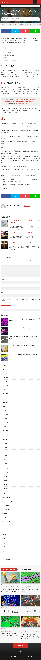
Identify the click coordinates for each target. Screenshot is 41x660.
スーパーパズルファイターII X (29, 629)
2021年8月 (5, 451)
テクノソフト (13, 608)
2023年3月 (5, 389)
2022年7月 (5, 414)
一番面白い (18, 19)
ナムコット (24, 586)
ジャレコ (24, 608)
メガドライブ (15, 631)
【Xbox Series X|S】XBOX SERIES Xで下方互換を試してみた (24, 354)
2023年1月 (5, 394)
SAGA (3, 629)
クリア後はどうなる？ (9, 55)
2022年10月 (5, 402)
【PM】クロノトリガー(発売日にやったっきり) (20, 328)
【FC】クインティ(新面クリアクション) (30, 590)
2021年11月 (5, 439)
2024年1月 (5, 377)
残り (5, 58)
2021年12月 (5, 435)
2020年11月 (5, 480)
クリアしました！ (8, 52)
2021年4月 (5, 463)
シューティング (5, 608)
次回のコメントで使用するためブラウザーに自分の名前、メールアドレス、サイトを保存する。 (20, 300)
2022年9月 (5, 406)
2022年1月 (5, 431)
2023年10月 (5, 381)
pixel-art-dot (24, 655)
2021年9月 (5, 447)
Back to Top (20, 645)
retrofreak (4, 513)
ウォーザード (34, 631)
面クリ (29, 586)
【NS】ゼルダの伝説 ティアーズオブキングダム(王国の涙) (23, 346)
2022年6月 (5, 418)
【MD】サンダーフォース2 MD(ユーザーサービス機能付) (9, 612)
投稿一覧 (26, 205)
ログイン (4, 547)
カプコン (28, 631)
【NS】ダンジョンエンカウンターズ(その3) (20, 242)
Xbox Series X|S (6, 505)
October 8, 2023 (22, 103)
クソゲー (29, 608)
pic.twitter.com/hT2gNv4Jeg (25, 101)
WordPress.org (6, 559)
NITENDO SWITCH (14, 18)
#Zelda (7, 101)
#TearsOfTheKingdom (30, 99)
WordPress (31, 656)
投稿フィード (5, 551)
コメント (3, 263)
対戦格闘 (34, 608)
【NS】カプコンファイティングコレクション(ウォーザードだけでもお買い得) (30, 636)
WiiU (3, 526)
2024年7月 (5, 369)
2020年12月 (5, 476)
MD (10, 631)
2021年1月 (5, 472)
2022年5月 (5, 422)
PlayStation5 (5, 497)
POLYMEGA (5, 509)
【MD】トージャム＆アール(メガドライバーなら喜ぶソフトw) (10, 634)
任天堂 (4, 19)
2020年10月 (5, 484)
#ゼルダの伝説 (20, 99)
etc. (3, 538)
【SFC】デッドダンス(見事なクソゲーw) (30, 612)
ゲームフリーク (35, 586)
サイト (2, 292)
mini (3, 517)
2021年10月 (5, 443)
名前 (2, 279)
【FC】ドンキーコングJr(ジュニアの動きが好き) (21, 232)
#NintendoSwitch (13, 101)
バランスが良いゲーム (26, 587)
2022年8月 (5, 410)
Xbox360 (4, 530)
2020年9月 (5, 488)
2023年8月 (5, 385)
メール (3, 285)
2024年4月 (5, 373)
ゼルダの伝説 (10, 19)
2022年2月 (5, 426)
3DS (3, 534)
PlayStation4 (5, 521)
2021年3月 (5, 468)
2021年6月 (5, 455)
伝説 (14, 19)
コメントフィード (6, 555)
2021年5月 (5, 459)
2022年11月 (5, 398)
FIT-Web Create (18, 656)
